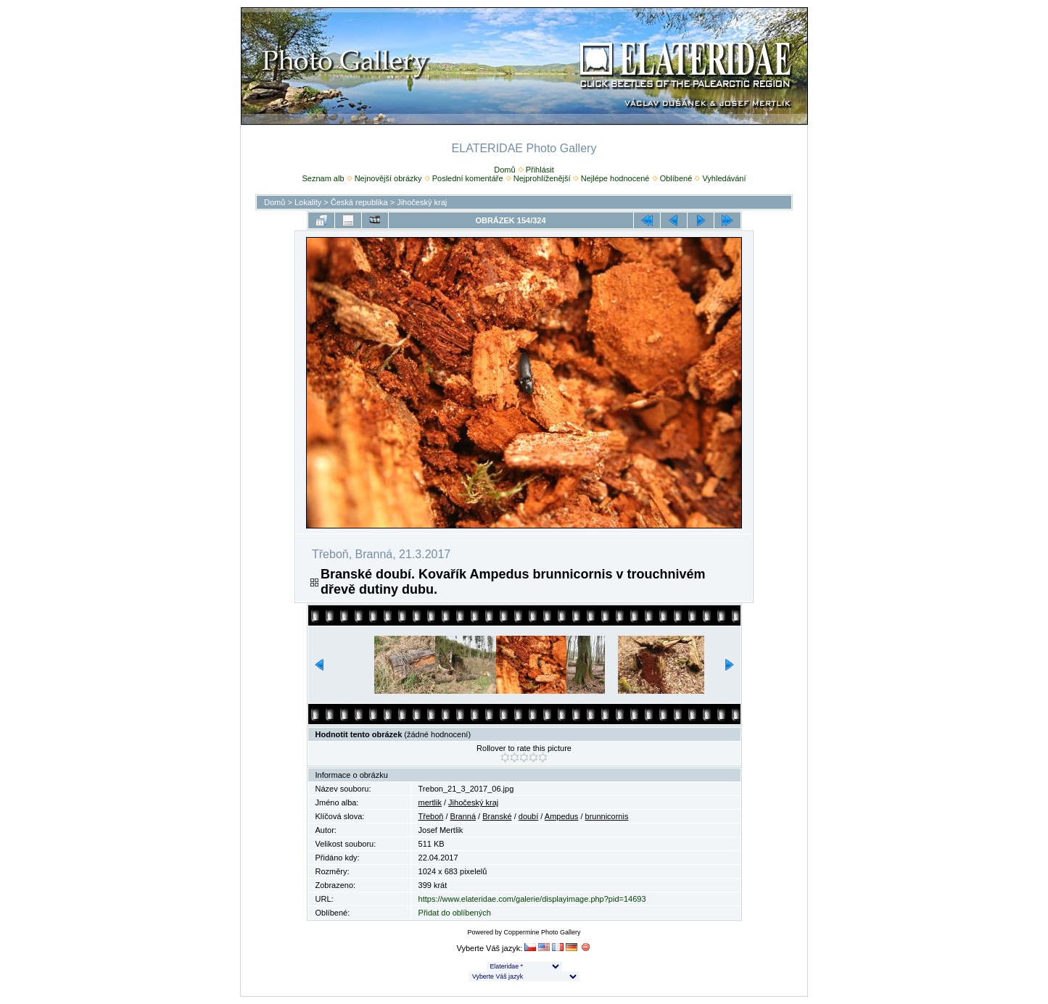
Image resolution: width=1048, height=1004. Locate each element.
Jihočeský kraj (422, 202)
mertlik (430, 802)
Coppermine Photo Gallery (541, 932)
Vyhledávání (724, 178)
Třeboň (431, 816)
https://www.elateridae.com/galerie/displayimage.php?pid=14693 (532, 899)
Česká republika (359, 202)
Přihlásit (540, 169)
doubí (529, 816)
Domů (504, 169)
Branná (463, 816)
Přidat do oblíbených (454, 912)
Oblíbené (676, 178)
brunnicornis (607, 816)
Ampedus (561, 816)
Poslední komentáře (467, 178)
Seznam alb (323, 178)
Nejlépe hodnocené (615, 178)
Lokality (307, 202)
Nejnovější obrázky (388, 178)
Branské (496, 816)
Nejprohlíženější (542, 178)
